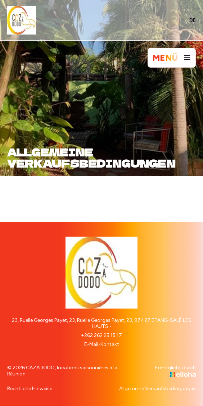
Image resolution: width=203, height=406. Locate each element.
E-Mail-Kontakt (101, 344)
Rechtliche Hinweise (29, 389)
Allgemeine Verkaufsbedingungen (157, 389)
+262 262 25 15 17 (101, 335)
